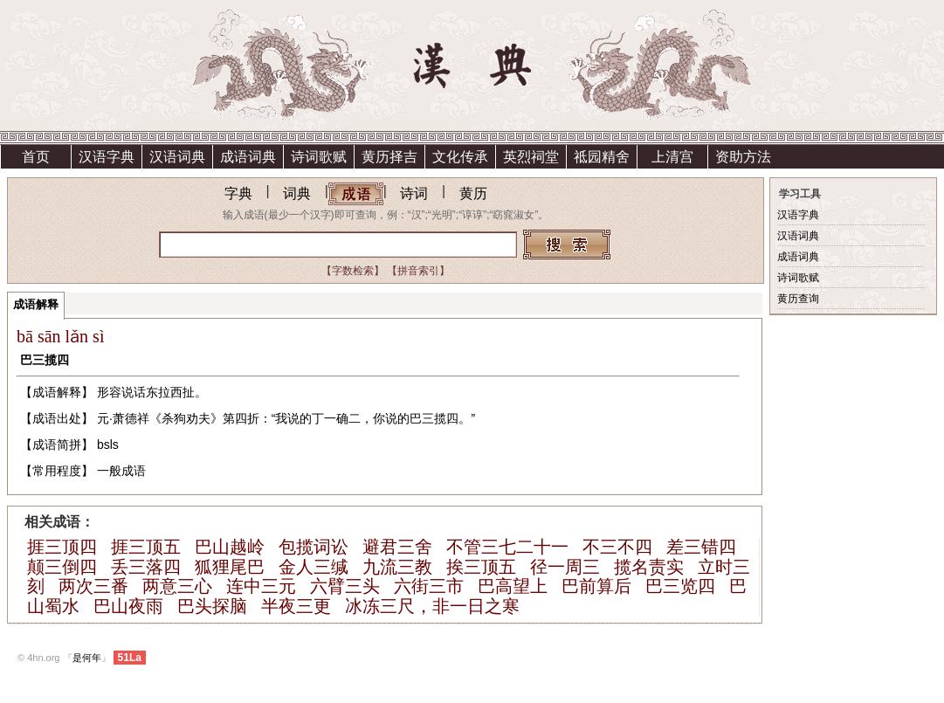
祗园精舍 (602, 156)
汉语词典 (177, 156)
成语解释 (36, 304)
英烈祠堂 (531, 156)
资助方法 (743, 156)
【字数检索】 (352, 271)
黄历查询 (798, 299)
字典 (238, 193)
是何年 (86, 657)
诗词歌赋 (319, 156)
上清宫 (672, 156)
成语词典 (248, 156)
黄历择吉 (389, 156)
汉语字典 (106, 156)
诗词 (414, 193)
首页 (36, 156)
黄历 (473, 193)
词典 (297, 193)
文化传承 (460, 156)
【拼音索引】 (418, 271)
